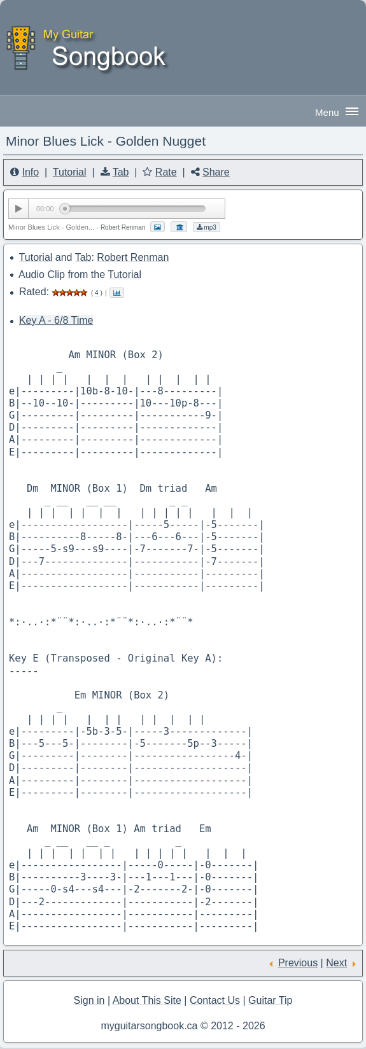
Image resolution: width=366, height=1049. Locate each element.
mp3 (206, 227)
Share (216, 172)
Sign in (89, 1000)
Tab (121, 172)
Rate (166, 172)
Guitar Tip (270, 1000)
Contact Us (215, 1000)
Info (30, 172)
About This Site (147, 1000)
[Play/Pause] (18, 208)
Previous (298, 962)
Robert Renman (133, 257)
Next (336, 962)
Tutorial (70, 172)
